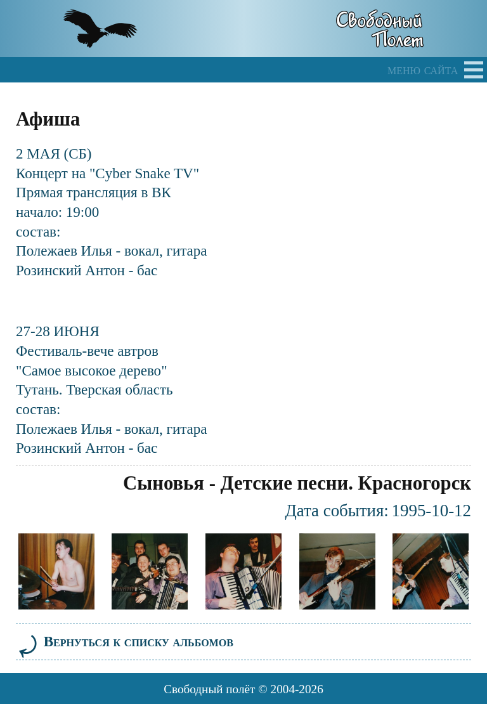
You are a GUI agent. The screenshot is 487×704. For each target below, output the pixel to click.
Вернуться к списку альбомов (124, 641)
